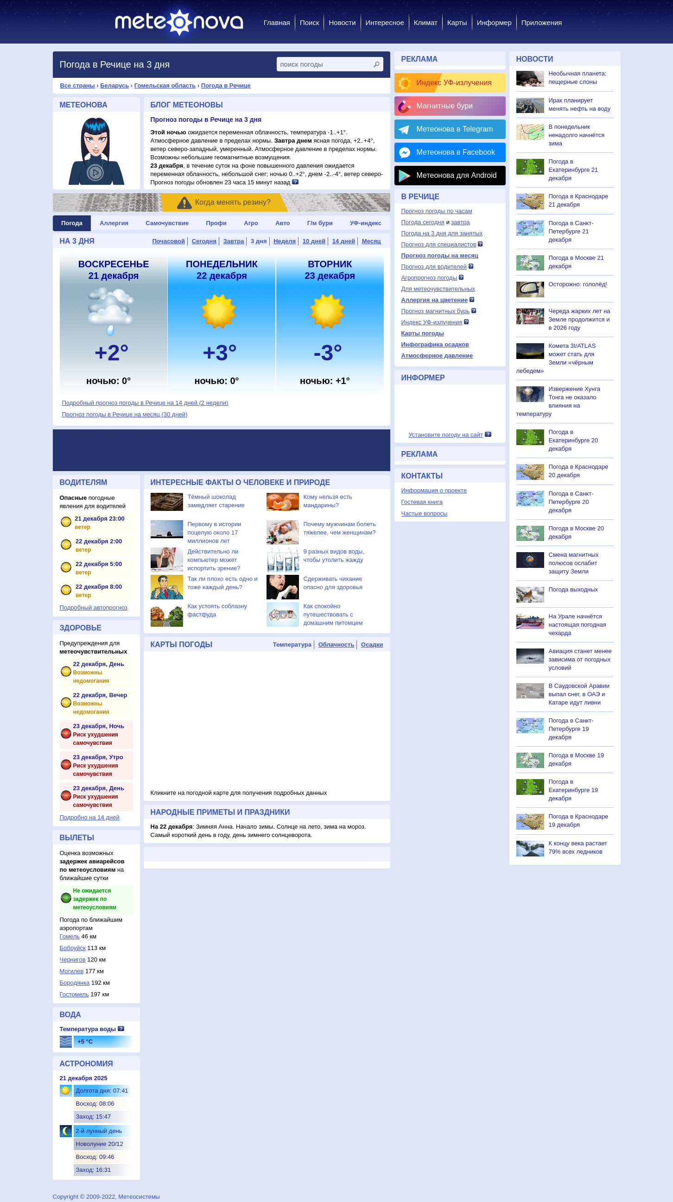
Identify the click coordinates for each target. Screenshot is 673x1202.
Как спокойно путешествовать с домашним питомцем (333, 614)
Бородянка (75, 982)
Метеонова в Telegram (455, 129)
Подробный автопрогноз (94, 607)
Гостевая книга (422, 501)
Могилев (72, 971)
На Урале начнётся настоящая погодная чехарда (577, 624)
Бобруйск (73, 947)
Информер (494, 22)
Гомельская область (165, 85)
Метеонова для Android (457, 175)
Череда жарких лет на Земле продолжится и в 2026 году (579, 319)
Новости (342, 22)
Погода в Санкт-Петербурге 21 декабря (571, 231)
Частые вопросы (424, 513)
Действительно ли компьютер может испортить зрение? (214, 560)
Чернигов (73, 959)
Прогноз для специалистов (438, 244)
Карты (457, 22)
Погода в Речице (226, 85)
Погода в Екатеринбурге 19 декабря (573, 790)
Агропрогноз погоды (429, 277)
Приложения (541, 22)
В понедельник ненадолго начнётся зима (577, 135)
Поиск (309, 22)
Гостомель (74, 994)
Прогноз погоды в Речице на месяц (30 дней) (125, 414)
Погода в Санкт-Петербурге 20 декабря (571, 502)
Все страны (77, 85)
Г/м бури (320, 223)
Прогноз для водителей (434, 266)
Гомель (70, 936)
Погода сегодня (422, 222)
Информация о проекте (434, 490)
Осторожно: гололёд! (578, 284)
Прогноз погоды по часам (436, 211)
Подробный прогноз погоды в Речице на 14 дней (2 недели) (145, 402)
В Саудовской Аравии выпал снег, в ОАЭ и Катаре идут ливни (579, 694)
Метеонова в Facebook (456, 152)
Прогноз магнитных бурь (435, 311)
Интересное (385, 22)
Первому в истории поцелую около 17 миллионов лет (214, 532)
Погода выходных (573, 589)
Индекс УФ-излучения (454, 83)
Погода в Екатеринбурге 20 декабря (573, 440)
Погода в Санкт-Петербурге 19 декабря (571, 729)
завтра (460, 222)
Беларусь (114, 85)
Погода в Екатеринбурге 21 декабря (573, 170)
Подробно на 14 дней (90, 817)
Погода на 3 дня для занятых (442, 233)
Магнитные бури (445, 106)
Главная (277, 22)
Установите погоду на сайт (445, 434)
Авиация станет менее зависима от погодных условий (580, 659)
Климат (426, 22)
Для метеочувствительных (438, 288)
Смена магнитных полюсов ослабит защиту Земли (574, 563)
